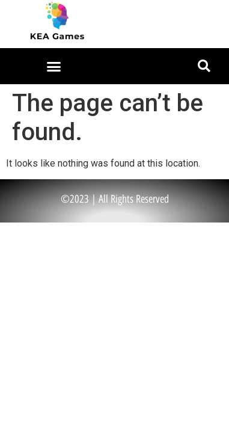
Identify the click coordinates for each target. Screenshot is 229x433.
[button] (54, 66)
